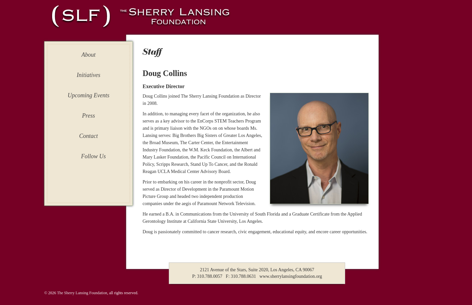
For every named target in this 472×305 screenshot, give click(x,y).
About (89, 54)
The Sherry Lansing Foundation (82, 293)
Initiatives (88, 75)
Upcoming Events (88, 95)
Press (88, 115)
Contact (88, 136)
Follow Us (93, 156)
